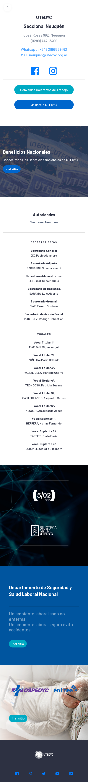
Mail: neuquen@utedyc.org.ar (44, 55)
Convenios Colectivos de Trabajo (44, 90)
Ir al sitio (12, 169)
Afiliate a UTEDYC (44, 105)
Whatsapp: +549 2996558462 (44, 49)
